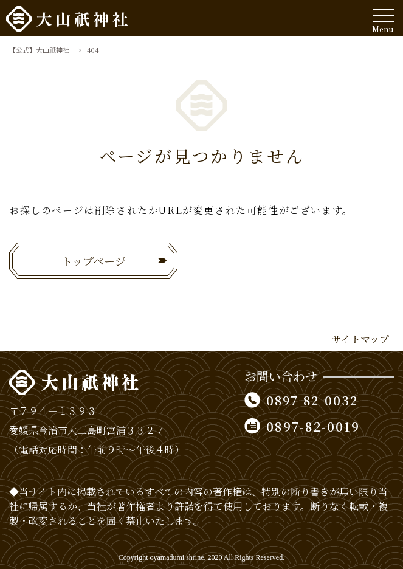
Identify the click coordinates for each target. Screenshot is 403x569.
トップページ (93, 261)
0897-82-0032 (313, 400)
